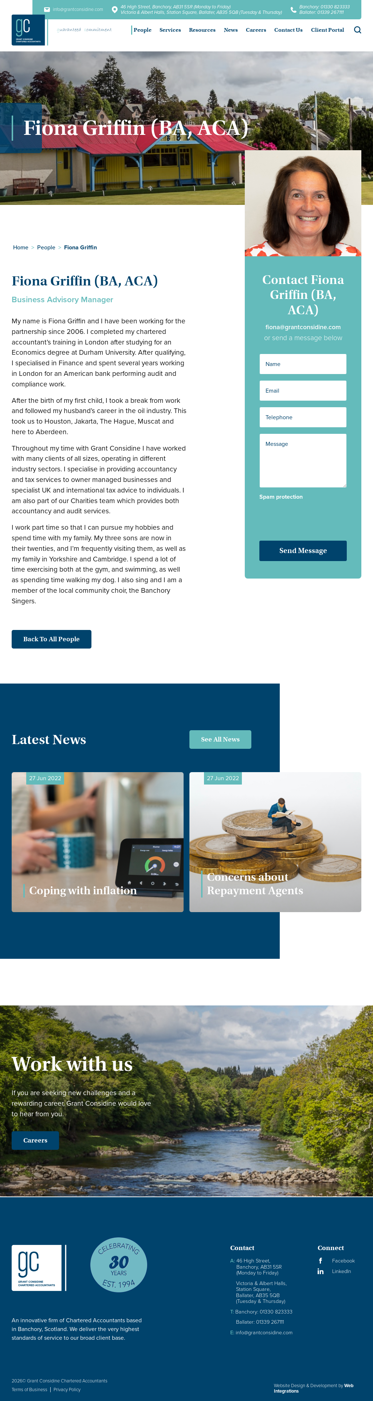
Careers (26, 1140)
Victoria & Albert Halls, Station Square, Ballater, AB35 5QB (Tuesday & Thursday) (201, 12)
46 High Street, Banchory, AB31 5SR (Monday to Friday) (176, 6)
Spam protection (281, 497)
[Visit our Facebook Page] (339, 1261)
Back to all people (42, 639)
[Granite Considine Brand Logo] (45, 1268)
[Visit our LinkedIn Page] (339, 1271)
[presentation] (303, 514)
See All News (220, 739)
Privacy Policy (67, 1389)
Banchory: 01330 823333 (324, 6)
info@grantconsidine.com (261, 1333)
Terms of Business (29, 1389)
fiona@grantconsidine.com (303, 327)
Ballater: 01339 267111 (321, 12)
